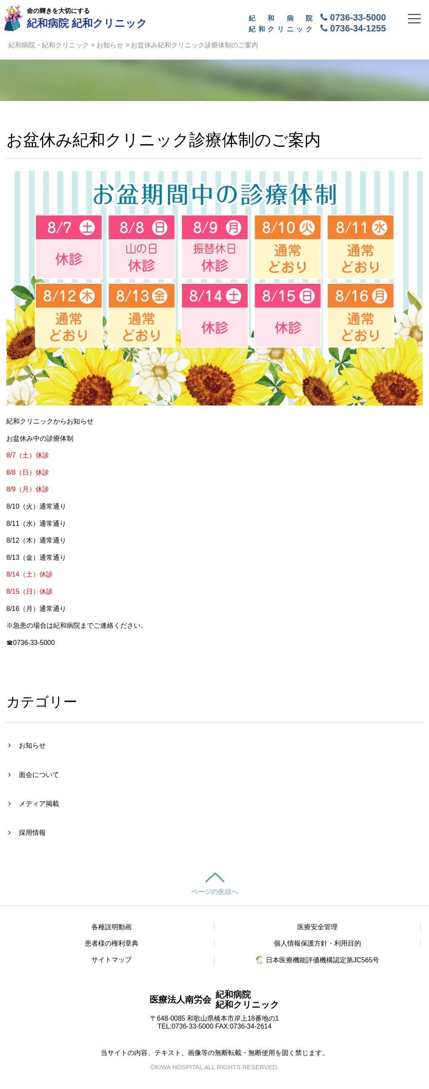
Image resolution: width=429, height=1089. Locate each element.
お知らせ (109, 45)
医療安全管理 (317, 926)
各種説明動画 (111, 926)
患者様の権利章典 (111, 943)
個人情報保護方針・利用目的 (317, 943)
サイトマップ (111, 959)
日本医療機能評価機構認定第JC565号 (318, 960)
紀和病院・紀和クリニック (48, 45)
